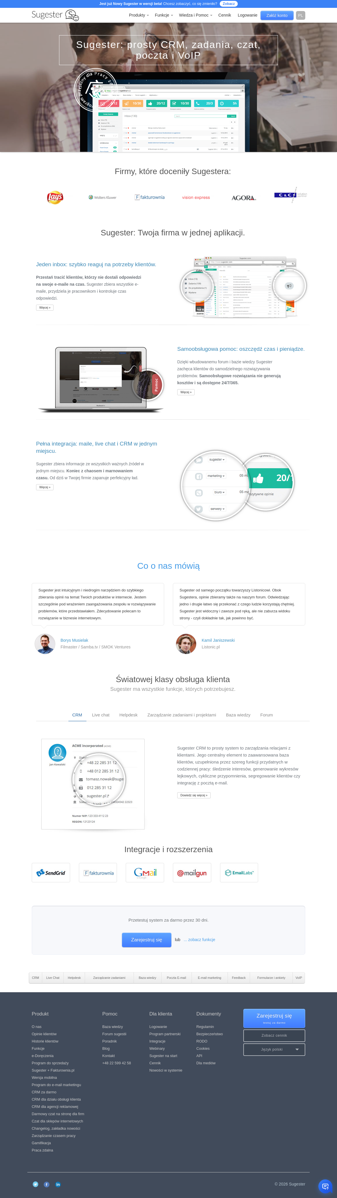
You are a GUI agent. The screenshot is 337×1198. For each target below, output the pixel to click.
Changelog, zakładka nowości (56, 1129)
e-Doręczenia (43, 1056)
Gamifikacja (41, 1143)
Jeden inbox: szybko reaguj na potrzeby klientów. (96, 264)
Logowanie (158, 1027)
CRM (77, 714)
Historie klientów (45, 1041)
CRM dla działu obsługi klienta (56, 1099)
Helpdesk (128, 714)
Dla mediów (206, 1063)
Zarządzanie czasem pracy (54, 1136)
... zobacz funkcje (199, 939)
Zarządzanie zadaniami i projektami (182, 714)
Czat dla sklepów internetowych (57, 1121)
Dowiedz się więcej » (193, 795)
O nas (37, 1027)
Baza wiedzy (238, 714)
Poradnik (109, 1041)
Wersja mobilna (44, 1078)
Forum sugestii (114, 1034)
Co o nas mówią (168, 566)
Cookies (203, 1049)
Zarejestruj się (146, 940)
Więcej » (44, 307)
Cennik (224, 15)
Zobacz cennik (274, 1036)
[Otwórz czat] (325, 1186)
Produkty (139, 15)
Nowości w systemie (165, 1070)
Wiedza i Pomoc (195, 15)
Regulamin (205, 1027)
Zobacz (229, 4)
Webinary (157, 1049)
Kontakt (108, 1056)
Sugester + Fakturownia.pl (53, 1070)
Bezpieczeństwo (209, 1034)
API (199, 1056)
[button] (274, 1049)
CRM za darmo (44, 1092)
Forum (266, 714)
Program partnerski (164, 1034)
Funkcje (164, 15)
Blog (106, 1049)
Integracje (157, 1041)
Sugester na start (163, 1056)
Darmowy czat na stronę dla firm (58, 1114)
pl (300, 15)
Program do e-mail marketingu (56, 1085)
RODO (201, 1041)
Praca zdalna (42, 1150)
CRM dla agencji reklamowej (55, 1107)
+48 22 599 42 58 (116, 1063)
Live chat (100, 714)
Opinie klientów (44, 1034)
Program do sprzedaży (50, 1063)
